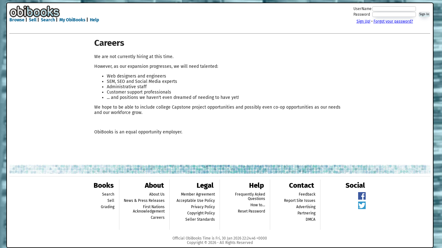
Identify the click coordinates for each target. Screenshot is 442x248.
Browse (17, 20)
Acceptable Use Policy (196, 200)
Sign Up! (363, 21)
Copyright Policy (201, 213)
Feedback (307, 194)
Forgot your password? (393, 21)
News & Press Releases (144, 200)
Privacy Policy (203, 207)
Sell (32, 20)
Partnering (306, 213)
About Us (157, 194)
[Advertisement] (219, 15)
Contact (301, 185)
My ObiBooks (72, 20)
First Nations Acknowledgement (149, 209)
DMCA (310, 219)
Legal (205, 185)
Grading (107, 207)
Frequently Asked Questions (250, 196)
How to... (257, 205)
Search (48, 20)
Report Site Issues (299, 200)
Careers (158, 217)
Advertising (305, 207)
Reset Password (251, 211)
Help (94, 20)
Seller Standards (200, 219)
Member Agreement (198, 194)
